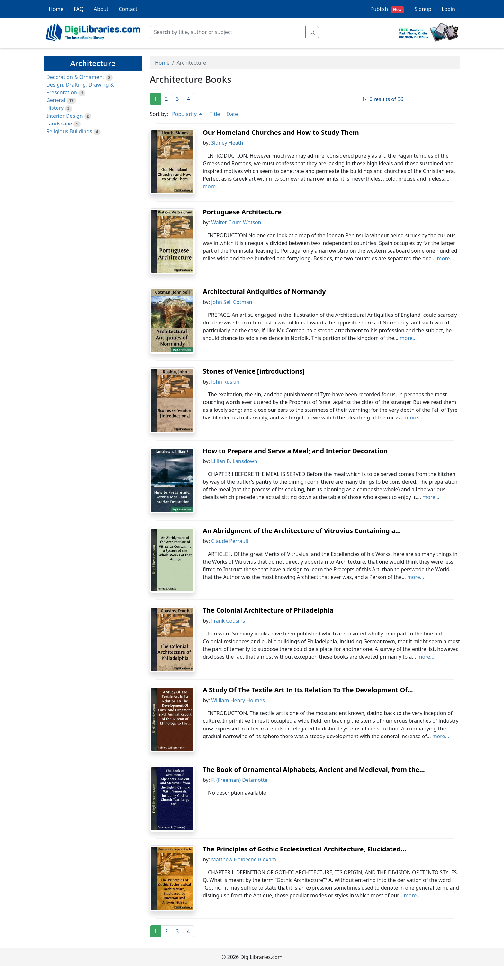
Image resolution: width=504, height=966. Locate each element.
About (101, 9)
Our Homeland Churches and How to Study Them (281, 132)
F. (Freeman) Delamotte (239, 779)
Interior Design (64, 115)
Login (448, 9)
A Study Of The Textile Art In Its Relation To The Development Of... (308, 690)
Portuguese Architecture (242, 212)
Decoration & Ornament (75, 77)
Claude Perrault (230, 541)
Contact (128, 9)
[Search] (228, 32)
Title (215, 113)
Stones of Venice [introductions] (254, 371)
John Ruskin (225, 381)
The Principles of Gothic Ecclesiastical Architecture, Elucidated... (304, 849)
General (55, 100)
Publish (387, 9)
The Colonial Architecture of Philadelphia (268, 610)
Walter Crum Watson (236, 222)
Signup (423, 9)
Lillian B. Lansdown (234, 461)
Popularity (187, 113)
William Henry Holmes (238, 700)
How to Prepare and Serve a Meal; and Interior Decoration (295, 450)
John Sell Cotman (231, 302)
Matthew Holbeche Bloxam (243, 859)
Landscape (59, 123)
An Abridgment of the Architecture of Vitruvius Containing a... (302, 530)
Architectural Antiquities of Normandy (264, 291)
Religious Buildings (69, 131)
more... (211, 186)
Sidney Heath (227, 142)
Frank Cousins (228, 620)
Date (232, 113)
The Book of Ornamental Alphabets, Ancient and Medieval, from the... (314, 769)
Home (56, 9)
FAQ (79, 9)
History (55, 107)
